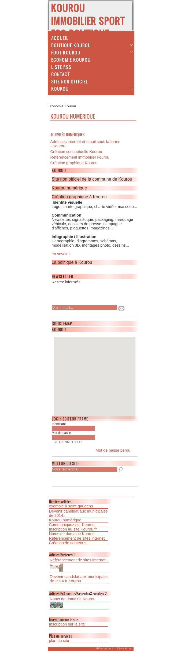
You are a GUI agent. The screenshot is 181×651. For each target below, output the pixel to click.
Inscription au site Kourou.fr (73, 529)
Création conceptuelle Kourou (76, 151)
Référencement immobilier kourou (79, 157)
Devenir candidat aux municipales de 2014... (78, 513)
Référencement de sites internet (77, 538)
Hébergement (104, 648)
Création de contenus (67, 543)
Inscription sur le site (67, 624)
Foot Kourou (65, 52)
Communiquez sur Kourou (72, 524)
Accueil (59, 38)
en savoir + (61, 254)
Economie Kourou (71, 60)
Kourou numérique (65, 520)
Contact (60, 74)
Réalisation (124, 648)
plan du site (59, 640)
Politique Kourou (71, 45)
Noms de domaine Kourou (72, 534)
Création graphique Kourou (74, 163)
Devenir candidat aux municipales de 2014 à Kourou (79, 579)
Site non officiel (69, 81)
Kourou (60, 89)
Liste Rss (61, 67)
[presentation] (86, 293)
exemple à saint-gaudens (71, 506)
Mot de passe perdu (113, 450)
